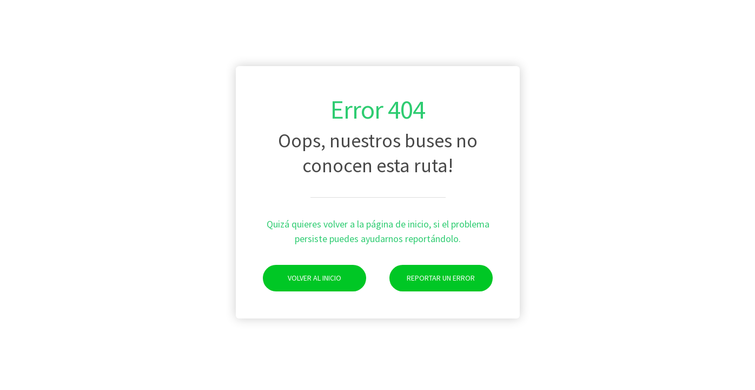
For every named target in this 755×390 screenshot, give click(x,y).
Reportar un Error (432, 278)
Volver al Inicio (302, 278)
